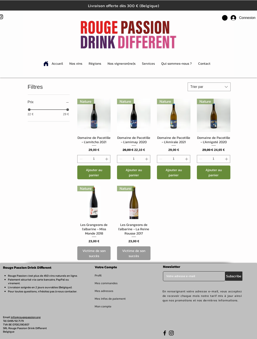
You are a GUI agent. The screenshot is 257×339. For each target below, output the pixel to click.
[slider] (29, 109)
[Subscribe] (233, 276)
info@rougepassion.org (26, 317)
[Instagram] (171, 333)
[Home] (46, 63)
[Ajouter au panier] (94, 172)
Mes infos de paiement (110, 298)
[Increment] (107, 159)
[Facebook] (164, 333)
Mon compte (103, 306)
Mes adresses (104, 291)
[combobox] (209, 87)
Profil (98, 275)
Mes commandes (106, 283)
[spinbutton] (94, 159)
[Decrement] (80, 159)
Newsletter (171, 266)
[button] (225, 18)
